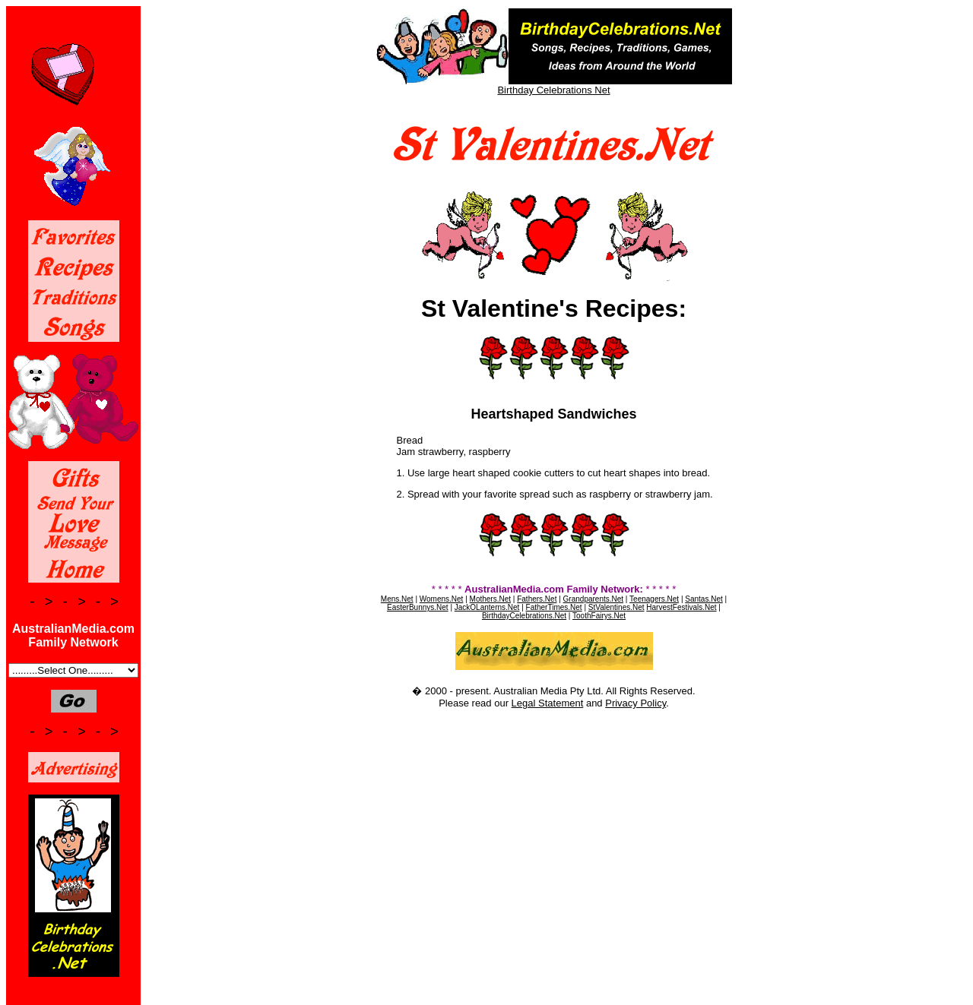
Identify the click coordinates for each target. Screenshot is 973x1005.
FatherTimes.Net (554, 607)
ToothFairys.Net (599, 616)
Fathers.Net (536, 599)
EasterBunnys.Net (417, 607)
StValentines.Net (616, 607)
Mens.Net (397, 599)
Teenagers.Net (654, 599)
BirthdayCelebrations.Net (524, 616)
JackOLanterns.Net (487, 607)
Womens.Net (442, 599)
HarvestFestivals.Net (681, 607)
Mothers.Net (490, 599)
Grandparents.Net (593, 599)
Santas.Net (703, 599)
